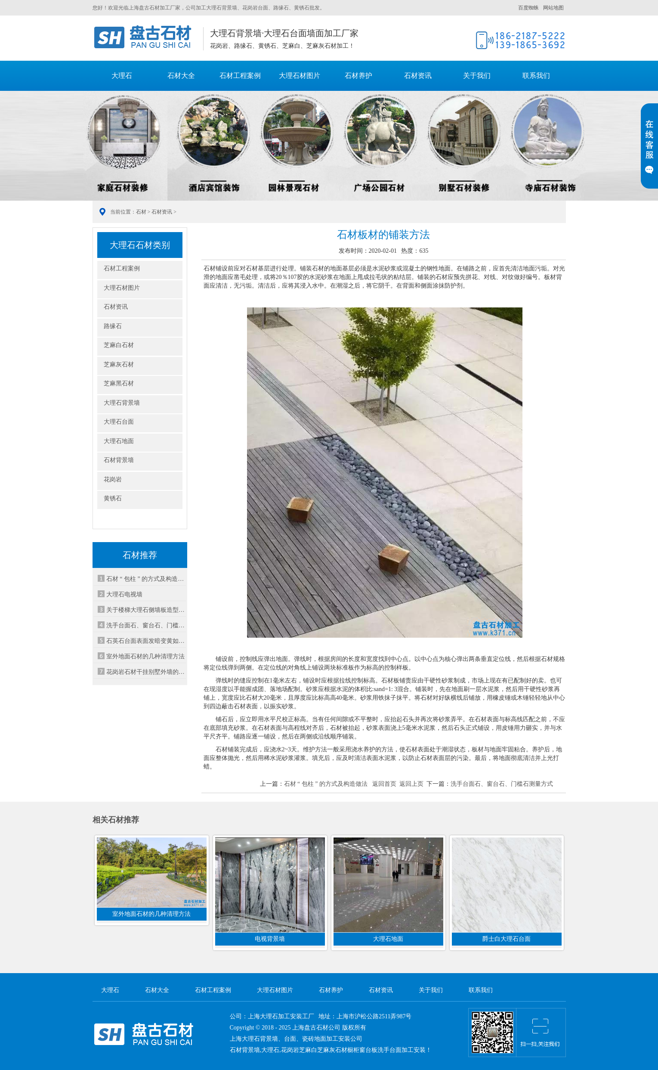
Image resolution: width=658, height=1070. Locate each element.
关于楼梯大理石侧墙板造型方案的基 (146, 610)
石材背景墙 (119, 460)
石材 (141, 212)
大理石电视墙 (124, 594)
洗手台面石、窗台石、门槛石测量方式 (502, 784)
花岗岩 (113, 479)
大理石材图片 (299, 75)
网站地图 (553, 8)
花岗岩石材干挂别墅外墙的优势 (146, 672)
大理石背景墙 (122, 403)
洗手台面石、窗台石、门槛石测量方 (146, 625)
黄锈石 (113, 498)
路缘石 (113, 326)
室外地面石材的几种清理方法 (145, 656)
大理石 (145, 37)
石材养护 (358, 75)
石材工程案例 (240, 75)
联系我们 (536, 75)
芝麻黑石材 (119, 383)
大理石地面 (119, 441)
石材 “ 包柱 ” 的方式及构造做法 (146, 579)
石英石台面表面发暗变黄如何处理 (146, 641)
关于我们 (477, 75)
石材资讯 (418, 75)
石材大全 (181, 75)
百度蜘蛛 (528, 8)
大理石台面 (119, 422)
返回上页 (411, 784)
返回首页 (384, 784)
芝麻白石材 (119, 345)
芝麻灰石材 (119, 364)
